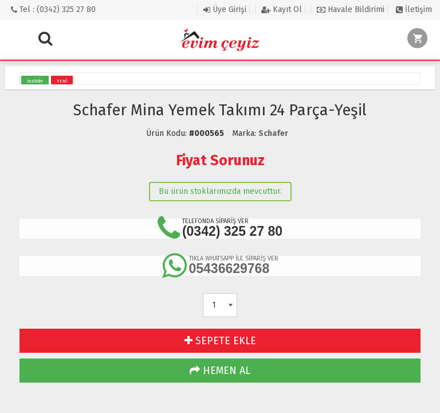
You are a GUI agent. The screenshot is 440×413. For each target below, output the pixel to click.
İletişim (414, 9)
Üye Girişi (224, 9)
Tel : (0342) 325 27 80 (53, 9)
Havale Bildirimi (350, 9)
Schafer (273, 133)
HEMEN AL (220, 371)
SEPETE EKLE (220, 341)
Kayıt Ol (281, 9)
